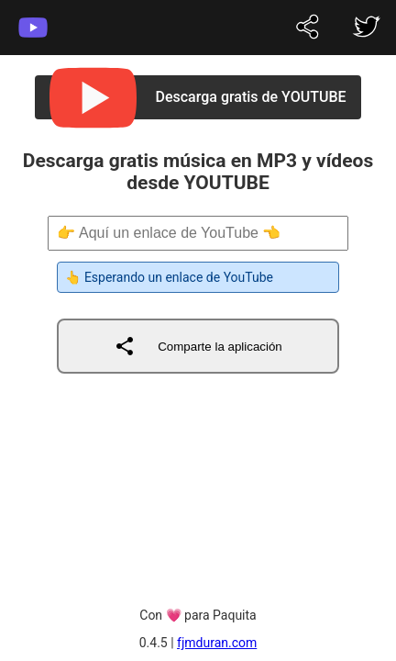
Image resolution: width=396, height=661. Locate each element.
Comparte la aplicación (198, 346)
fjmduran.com (217, 642)
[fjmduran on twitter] (308, 28)
